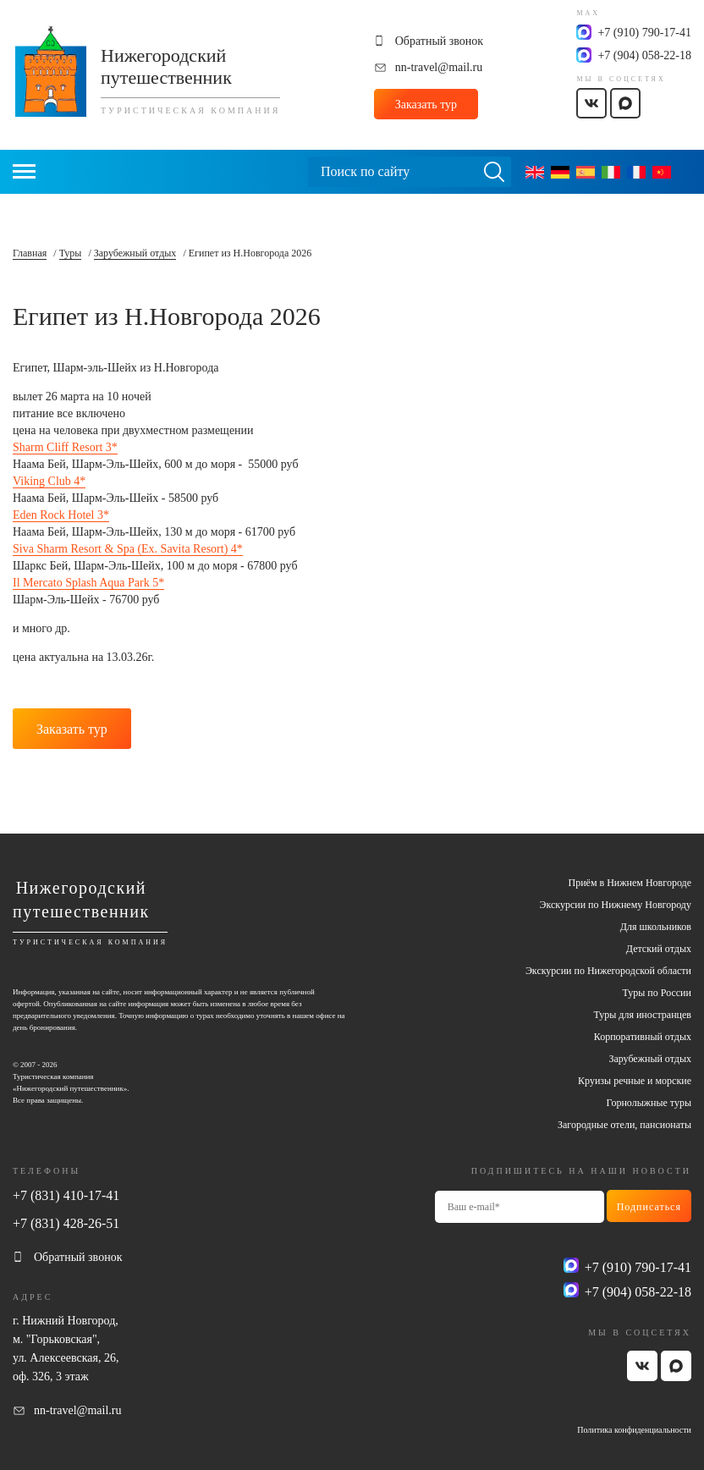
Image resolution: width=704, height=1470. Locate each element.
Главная (30, 253)
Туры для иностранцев (642, 1015)
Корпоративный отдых (642, 1037)
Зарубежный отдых (135, 253)
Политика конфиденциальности (634, 1429)
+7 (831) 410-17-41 (66, 1195)
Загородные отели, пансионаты (624, 1125)
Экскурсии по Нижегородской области (608, 971)
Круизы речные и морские (634, 1081)
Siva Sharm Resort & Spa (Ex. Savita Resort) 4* (128, 548)
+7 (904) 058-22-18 (644, 55)
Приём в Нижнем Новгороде (630, 883)
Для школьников (655, 927)
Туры (70, 253)
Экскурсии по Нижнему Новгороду (615, 905)
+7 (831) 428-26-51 (66, 1223)
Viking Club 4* (49, 481)
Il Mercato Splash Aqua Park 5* (88, 582)
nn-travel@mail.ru (438, 67)
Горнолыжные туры (649, 1103)
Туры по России (657, 993)
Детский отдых (658, 949)
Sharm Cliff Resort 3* (65, 447)
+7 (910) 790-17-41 (644, 32)
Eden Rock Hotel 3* (61, 515)
